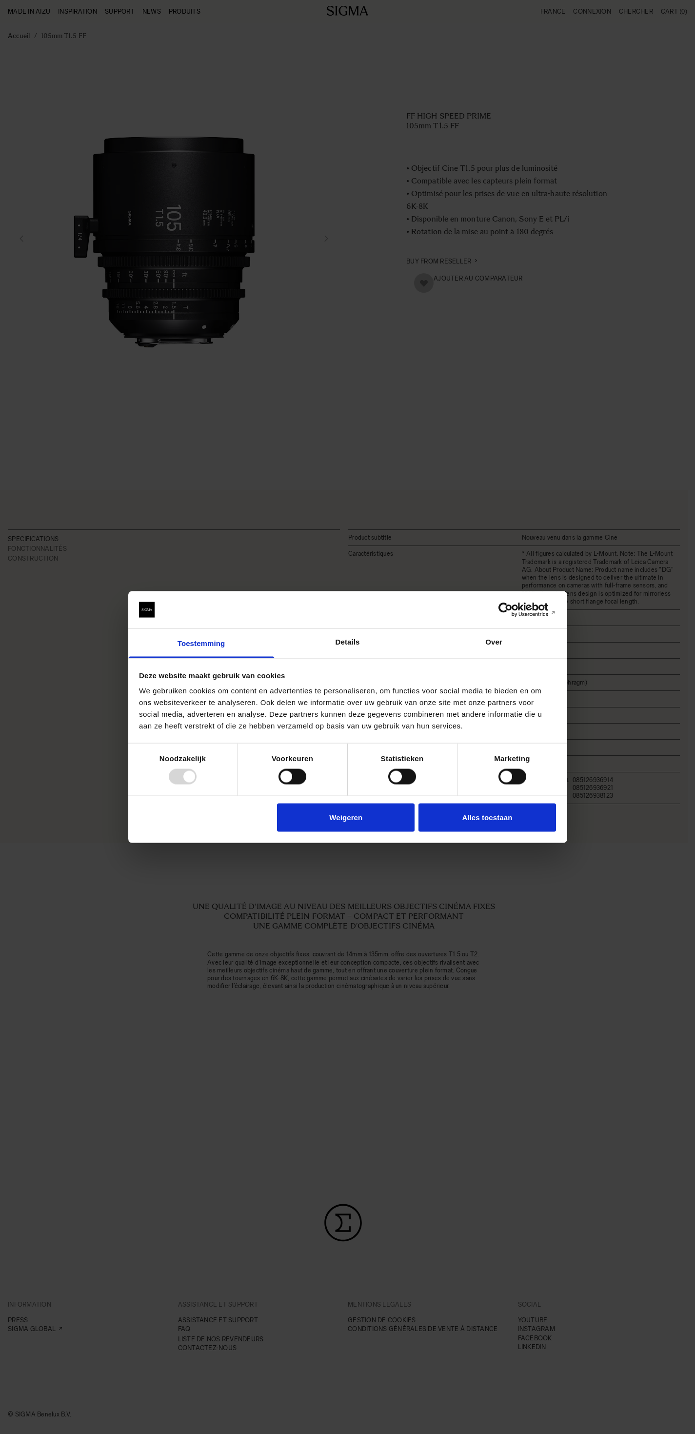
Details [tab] (348, 642)
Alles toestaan (487, 817)
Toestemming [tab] (201, 643)
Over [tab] (493, 642)
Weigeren (345, 817)
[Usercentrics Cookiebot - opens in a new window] (513, 610)
